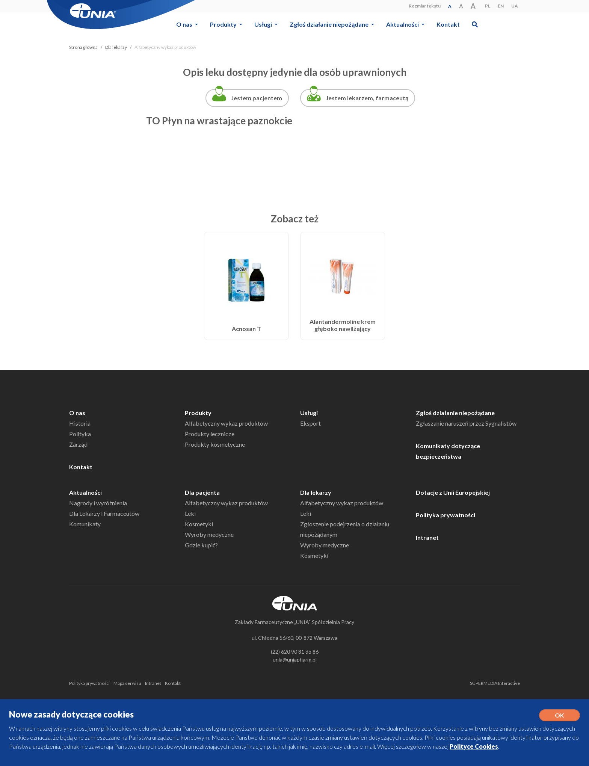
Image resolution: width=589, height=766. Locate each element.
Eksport (310, 423)
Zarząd (78, 444)
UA (514, 6)
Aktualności (85, 492)
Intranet (427, 537)
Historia (80, 423)
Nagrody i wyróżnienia (98, 502)
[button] (475, 24)
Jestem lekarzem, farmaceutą (367, 97)
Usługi (309, 412)
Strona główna (83, 47)
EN (501, 6)
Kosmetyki (199, 523)
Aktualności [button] (403, 24)
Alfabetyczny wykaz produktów (226, 423)
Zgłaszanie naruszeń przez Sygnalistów (466, 423)
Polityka (80, 433)
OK (559, 715)
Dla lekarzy (116, 47)
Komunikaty (85, 523)
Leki (190, 513)
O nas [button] (184, 24)
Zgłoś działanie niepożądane (455, 412)
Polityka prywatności (445, 514)
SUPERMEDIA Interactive (495, 683)
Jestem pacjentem (256, 97)
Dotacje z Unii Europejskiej (453, 492)
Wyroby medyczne (209, 534)
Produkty (198, 412)
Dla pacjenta (202, 492)
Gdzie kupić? (201, 544)
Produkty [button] (224, 24)
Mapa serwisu (127, 683)
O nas (77, 412)
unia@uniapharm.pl (295, 659)
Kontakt (448, 24)
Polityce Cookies (474, 746)
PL (487, 6)
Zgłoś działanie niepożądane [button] (330, 24)
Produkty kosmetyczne (215, 444)
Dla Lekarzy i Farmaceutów (104, 513)
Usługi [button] (263, 24)
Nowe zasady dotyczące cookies (71, 714)
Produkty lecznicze (209, 433)
